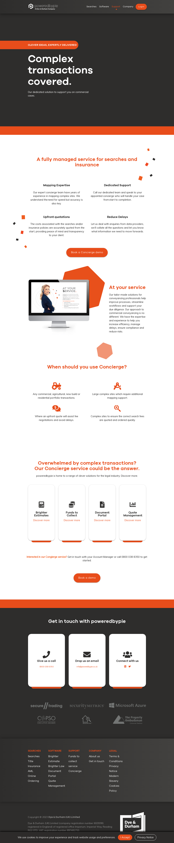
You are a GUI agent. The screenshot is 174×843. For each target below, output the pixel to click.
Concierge (75, 771)
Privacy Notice (145, 837)
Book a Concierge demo (87, 275)
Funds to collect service (73, 761)
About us (94, 756)
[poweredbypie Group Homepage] (43, 7)
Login (141, 7)
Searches (91, 7)
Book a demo (87, 589)
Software (104, 7)
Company (128, 7)
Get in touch (96, 761)
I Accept (125, 837)
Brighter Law (56, 766)
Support (116, 7)
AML (30, 771)
